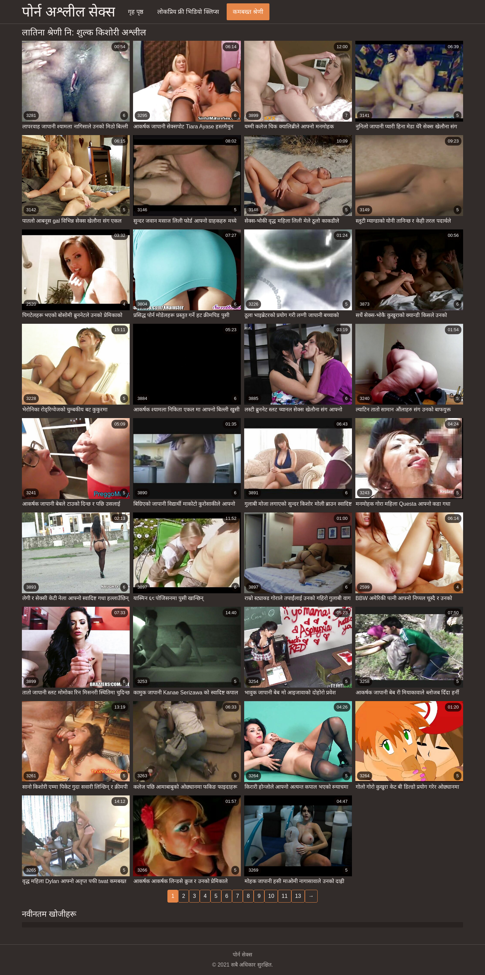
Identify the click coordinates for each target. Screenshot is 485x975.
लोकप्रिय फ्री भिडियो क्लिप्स (188, 11)
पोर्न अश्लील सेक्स (68, 12)
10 (271, 896)
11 (285, 896)
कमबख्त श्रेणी (248, 11)
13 (298, 896)
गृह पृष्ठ (135, 11)
